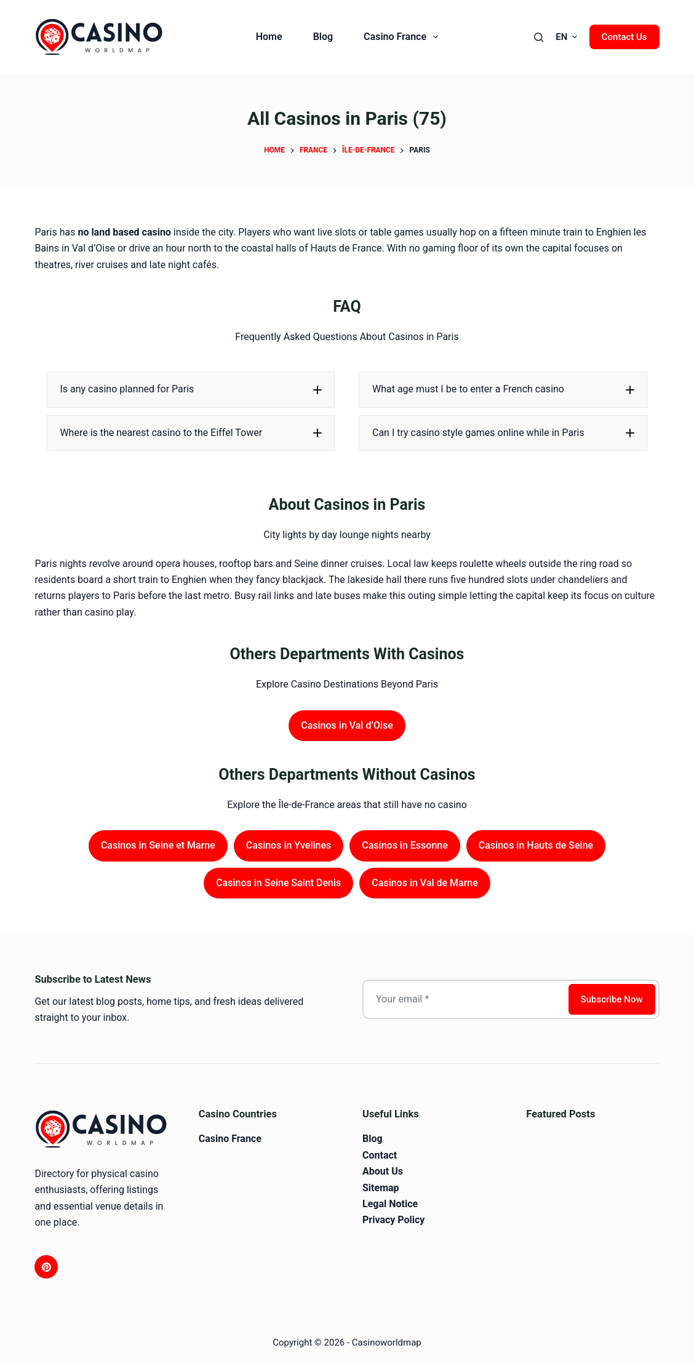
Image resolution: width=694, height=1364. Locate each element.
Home (269, 36)
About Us (382, 1171)
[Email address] (464, 999)
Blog (323, 36)
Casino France (403, 37)
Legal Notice (390, 1204)
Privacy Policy (393, 1220)
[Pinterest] (46, 1267)
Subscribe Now (612, 999)
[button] (566, 37)
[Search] (538, 37)
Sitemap (380, 1188)
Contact (379, 1155)
